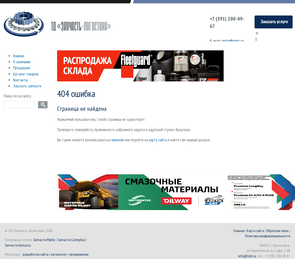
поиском (118, 140)
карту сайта (158, 140)
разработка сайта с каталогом (44, 254)
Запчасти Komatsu (18, 245)
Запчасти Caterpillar (71, 239)
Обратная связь (277, 230)
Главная (18, 55)
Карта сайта (255, 230)
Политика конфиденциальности (267, 235)
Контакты (20, 80)
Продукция (21, 67)
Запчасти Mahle (44, 239)
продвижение (79, 254)
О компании (21, 61)
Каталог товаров (26, 74)
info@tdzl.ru (233, 41)
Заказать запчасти (27, 86)
